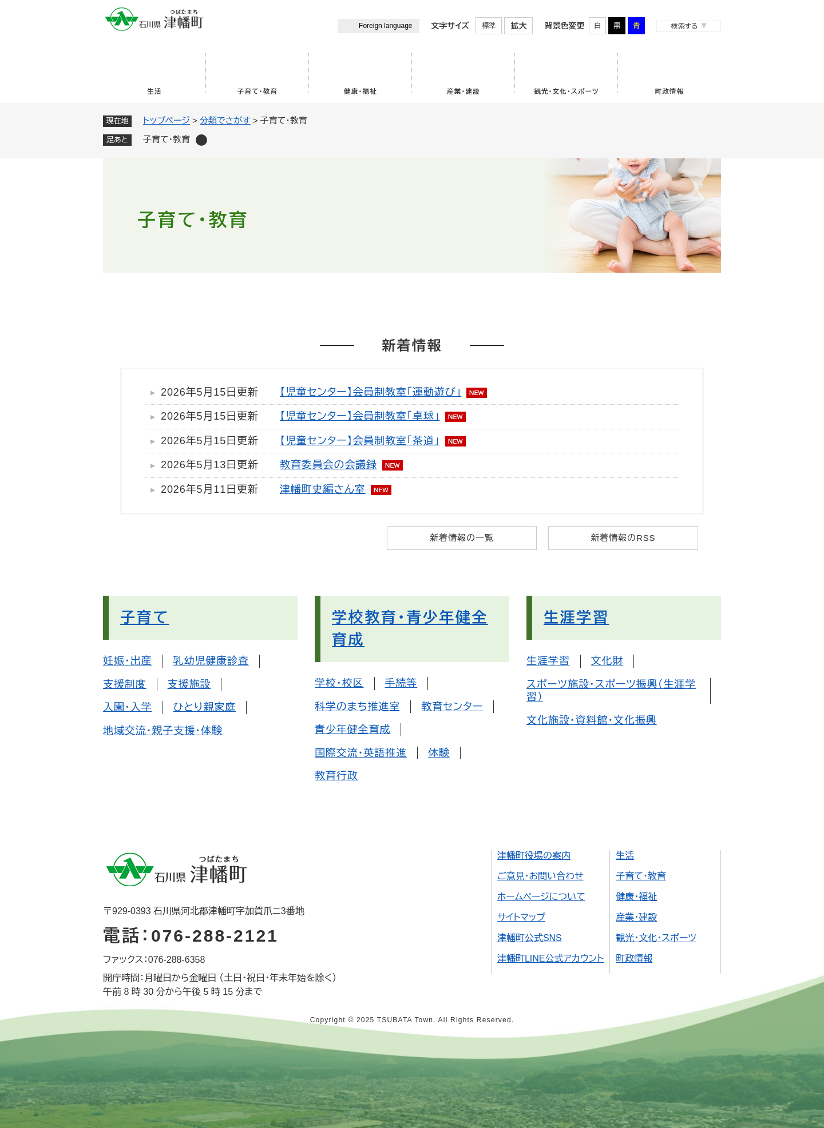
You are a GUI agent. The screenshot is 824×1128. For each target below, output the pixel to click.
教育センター (452, 706)
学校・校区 (339, 683)
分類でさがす (225, 120)
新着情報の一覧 (461, 538)
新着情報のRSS (623, 538)
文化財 (607, 661)
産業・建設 (463, 91)
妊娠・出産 (127, 661)
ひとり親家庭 (204, 707)
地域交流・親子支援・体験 (163, 730)
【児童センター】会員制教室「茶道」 (360, 441)
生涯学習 (576, 617)
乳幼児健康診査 (211, 661)
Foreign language (385, 26)
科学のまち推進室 (357, 706)
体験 (439, 753)
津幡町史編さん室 (323, 489)
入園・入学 (127, 707)
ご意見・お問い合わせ (540, 876)
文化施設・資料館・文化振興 (591, 720)
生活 (154, 91)
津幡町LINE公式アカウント (550, 958)
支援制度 (124, 684)
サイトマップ (521, 917)
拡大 (518, 25)
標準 (489, 26)
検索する (684, 26)
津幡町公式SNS (529, 938)
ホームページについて (541, 897)
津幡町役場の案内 (534, 855)
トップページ (166, 120)
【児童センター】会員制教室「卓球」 (360, 416)
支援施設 (189, 684)
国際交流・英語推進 (361, 753)
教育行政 (336, 776)
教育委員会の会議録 (328, 465)
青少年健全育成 (352, 729)
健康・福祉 (360, 91)
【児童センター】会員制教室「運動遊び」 (370, 392)
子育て (144, 617)
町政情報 (669, 91)
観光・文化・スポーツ (566, 91)
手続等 (401, 683)
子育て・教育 (257, 91)
